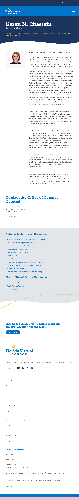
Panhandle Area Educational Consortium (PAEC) (24, 265)
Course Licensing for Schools (15, 421)
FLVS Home (9, 33)
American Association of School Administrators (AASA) (26, 239)
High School (10, 454)
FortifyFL (9, 441)
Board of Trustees (13, 289)
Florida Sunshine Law (14, 259)
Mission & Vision (11, 381)
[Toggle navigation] (73, 11)
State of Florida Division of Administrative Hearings (25, 272)
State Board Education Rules (17, 268)
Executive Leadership (13, 391)
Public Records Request (15, 286)
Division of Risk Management (17, 283)
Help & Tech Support (13, 426)
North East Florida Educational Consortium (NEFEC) (25, 262)
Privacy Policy (9, 486)
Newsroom (9, 396)
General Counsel (64, 33)
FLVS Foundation (11, 406)
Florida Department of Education (18, 252)
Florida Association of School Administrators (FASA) (25, 246)
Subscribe (12, 332)
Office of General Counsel (48, 33)
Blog (7, 416)
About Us (18, 33)
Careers (56, 3)
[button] (44, 3)
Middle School (10, 459)
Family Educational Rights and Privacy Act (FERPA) (24, 243)
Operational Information (30, 33)
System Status (10, 431)
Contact (50, 3)
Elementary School (12, 464)
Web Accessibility (11, 436)
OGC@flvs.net (15, 217)
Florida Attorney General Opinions (19, 249)
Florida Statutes (12, 256)
